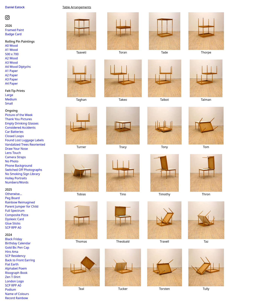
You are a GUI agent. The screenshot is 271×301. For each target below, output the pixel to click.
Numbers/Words (16, 182)
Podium (10, 289)
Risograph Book (16, 273)
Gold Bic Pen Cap (17, 247)
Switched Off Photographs (23, 170)
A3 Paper (11, 79)
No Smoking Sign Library (22, 174)
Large (9, 95)
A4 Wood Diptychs (18, 67)
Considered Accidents (20, 127)
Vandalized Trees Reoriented (25, 144)
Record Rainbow (16, 298)
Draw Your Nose (16, 149)
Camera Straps (15, 157)
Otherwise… (13, 194)
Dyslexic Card (14, 219)
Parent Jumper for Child (21, 206)
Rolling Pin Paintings (20, 41)
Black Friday (13, 239)
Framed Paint (14, 30)
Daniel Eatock (15, 7)
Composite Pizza (16, 215)
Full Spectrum (14, 211)
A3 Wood (11, 62)
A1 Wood (11, 50)
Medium (11, 99)
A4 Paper (11, 83)
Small (9, 103)
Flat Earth (12, 264)
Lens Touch (13, 153)
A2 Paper (11, 75)
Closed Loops (14, 136)
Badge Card (13, 34)
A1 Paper (11, 71)
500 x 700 (12, 54)
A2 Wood (11, 58)
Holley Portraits (16, 178)
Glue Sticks (12, 223)
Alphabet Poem (16, 268)
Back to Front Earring (20, 260)
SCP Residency (15, 256)
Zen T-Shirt (12, 277)
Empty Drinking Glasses (21, 123)
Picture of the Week (19, 115)
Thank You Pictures (18, 119)
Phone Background (18, 165)
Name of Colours (17, 294)
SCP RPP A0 (13, 227)
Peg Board (12, 198)
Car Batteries (14, 132)
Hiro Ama (11, 252)
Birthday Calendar (18, 243)
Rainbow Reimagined (20, 202)
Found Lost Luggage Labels (24, 140)
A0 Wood (11, 46)
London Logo (14, 281)
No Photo (11, 161)
